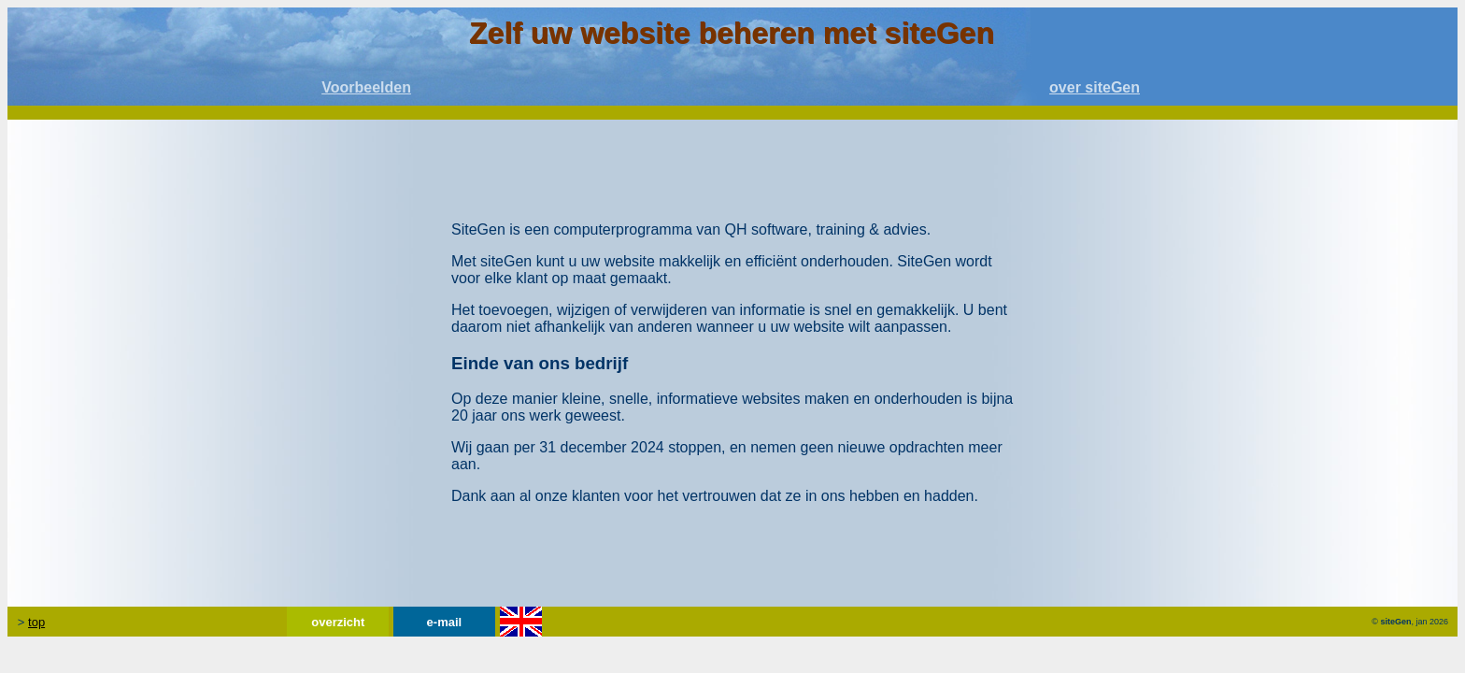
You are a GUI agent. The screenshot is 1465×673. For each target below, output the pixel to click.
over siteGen (1094, 87)
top (36, 622)
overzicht (337, 622)
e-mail (444, 622)
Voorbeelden (366, 87)
